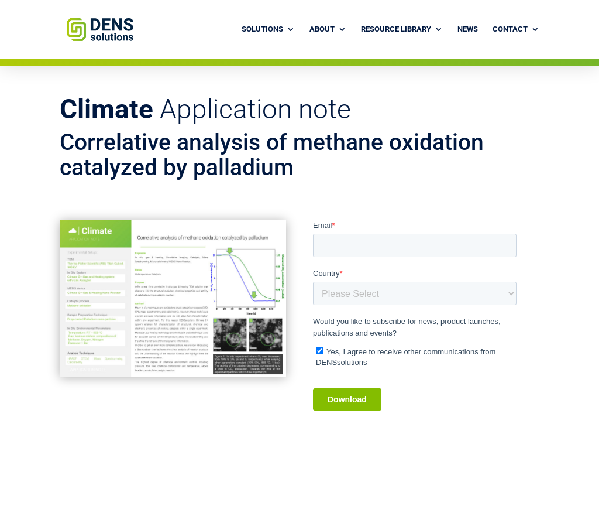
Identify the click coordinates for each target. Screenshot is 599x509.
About (322, 29)
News (467, 29)
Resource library (396, 29)
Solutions (262, 29)
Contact (510, 29)
